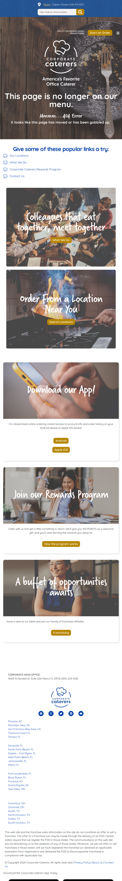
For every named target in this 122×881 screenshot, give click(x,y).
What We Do (18, 162)
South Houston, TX (19, 822)
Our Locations (19, 155)
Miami (47, 4)
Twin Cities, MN (16, 789)
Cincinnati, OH (16, 807)
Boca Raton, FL (17, 777)
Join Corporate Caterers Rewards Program (74, 32)
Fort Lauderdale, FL (19, 773)
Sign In (60, 31)
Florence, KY (15, 781)
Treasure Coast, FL (19, 733)
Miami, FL (13, 764)
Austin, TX (13, 811)
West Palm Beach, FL (20, 757)
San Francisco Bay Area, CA (24, 729)
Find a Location (80, 12)
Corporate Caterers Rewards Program (35, 169)
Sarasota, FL (15, 745)
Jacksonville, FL (17, 761)
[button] (118, 33)
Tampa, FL (14, 736)
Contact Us (17, 176)
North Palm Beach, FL (21, 749)
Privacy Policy (82, 862)
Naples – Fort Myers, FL (22, 753)
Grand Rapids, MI (18, 785)
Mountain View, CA (19, 725)
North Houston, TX (19, 814)
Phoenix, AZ (15, 721)
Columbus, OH (16, 803)
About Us (97, 862)
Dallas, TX (14, 818)
